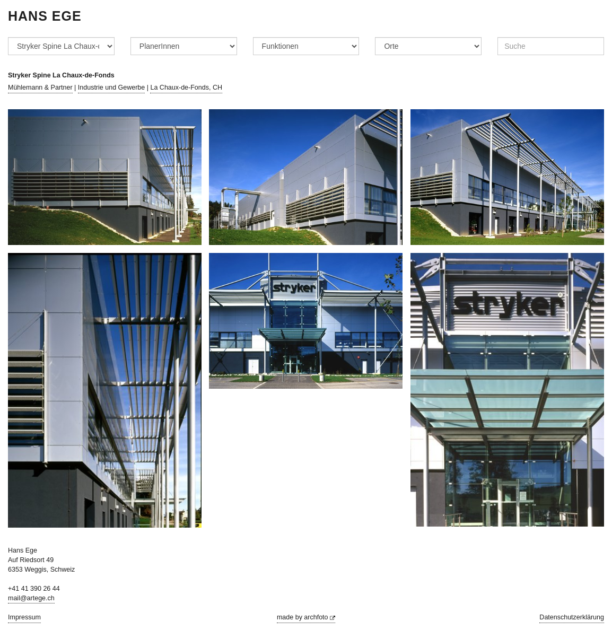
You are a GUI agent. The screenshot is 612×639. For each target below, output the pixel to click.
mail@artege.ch (31, 598)
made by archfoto (306, 617)
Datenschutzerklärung (571, 617)
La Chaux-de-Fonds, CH (186, 87)
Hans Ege (45, 15)
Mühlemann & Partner (40, 87)
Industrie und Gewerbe (111, 87)
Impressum (24, 617)
